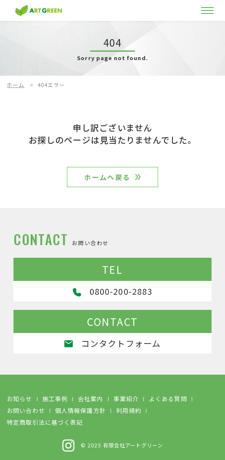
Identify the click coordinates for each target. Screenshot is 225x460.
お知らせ (19, 398)
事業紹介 (126, 398)
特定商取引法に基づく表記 (45, 422)
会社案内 (90, 398)
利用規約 (128, 410)
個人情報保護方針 (80, 410)
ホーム (15, 85)
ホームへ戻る (107, 177)
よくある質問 (168, 398)
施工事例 (55, 398)
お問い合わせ (26, 410)
